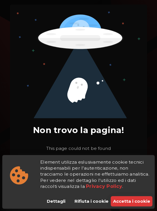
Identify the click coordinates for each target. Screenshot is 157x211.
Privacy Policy (104, 186)
